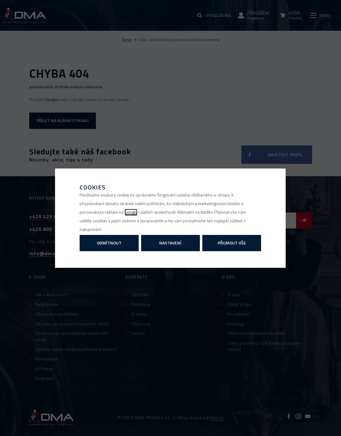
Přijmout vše (232, 243)
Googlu (131, 212)
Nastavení (170, 243)
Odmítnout (109, 243)
